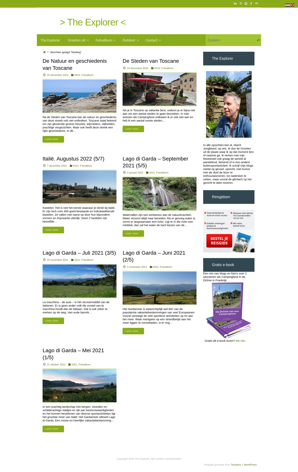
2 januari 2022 (135, 172)
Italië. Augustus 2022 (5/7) (73, 159)
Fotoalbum (87, 75)
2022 (75, 165)
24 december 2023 (137, 68)
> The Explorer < (93, 22)
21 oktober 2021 (56, 364)
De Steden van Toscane (151, 61)
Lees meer (54, 139)
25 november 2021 (57, 259)
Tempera (236, 464)
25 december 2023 (57, 75)
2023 (77, 75)
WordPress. (250, 464)
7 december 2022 (57, 165)
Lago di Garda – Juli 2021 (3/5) (79, 253)
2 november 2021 (137, 266)
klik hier (240, 340)
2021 (152, 172)
